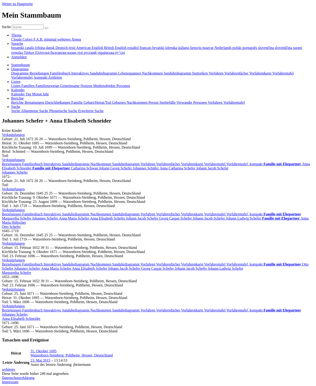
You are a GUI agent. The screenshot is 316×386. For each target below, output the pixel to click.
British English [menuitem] (115, 48)
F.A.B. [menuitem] (38, 39)
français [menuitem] (146, 48)
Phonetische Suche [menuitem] (63, 111)
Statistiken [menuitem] (200, 73)
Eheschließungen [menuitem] (58, 102)
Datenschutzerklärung (18, 378)
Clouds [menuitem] (17, 39)
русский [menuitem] (91, 53)
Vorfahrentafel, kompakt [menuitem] (29, 77)
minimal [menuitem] (50, 39)
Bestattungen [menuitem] (35, 102)
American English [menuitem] (90, 48)
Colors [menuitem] (28, 39)
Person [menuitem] (154, 102)
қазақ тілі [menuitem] (75, 53)
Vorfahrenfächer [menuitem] (236, 73)
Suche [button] (15, 107)
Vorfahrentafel (215, 164)
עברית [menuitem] (120, 53)
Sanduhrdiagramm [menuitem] (178, 73)
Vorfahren (148, 164)
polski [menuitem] (237, 48)
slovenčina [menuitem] (266, 48)
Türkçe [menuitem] (29, 53)
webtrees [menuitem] (64, 39)
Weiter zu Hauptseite (17, 4)
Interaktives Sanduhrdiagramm (67, 164)
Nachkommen (101, 164)
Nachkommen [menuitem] (153, 73)
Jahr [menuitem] (46, 94)
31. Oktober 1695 (43, 351)
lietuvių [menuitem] (196, 48)
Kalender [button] (18, 90)
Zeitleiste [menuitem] (55, 77)
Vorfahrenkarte (192, 164)
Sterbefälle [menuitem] (168, 102)
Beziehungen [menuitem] (40, 73)
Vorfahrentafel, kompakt (245, 164)
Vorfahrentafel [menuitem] (283, 73)
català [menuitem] (30, 48)
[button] (13, 135)
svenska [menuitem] (17, 53)
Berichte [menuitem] (18, 102)
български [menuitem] (58, 53)
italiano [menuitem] (184, 48)
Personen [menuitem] (123, 86)
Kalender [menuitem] (18, 94)
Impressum (10, 382)
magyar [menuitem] (208, 48)
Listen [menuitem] (16, 86)
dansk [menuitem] (50, 48)
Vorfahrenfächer (168, 164)
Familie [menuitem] (77, 102)
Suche (6, 27)
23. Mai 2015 (40, 360)
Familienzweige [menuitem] (48, 86)
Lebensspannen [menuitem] (130, 73)
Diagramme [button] (20, 69)
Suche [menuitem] (16, 111)
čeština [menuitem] (40, 48)
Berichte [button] (17, 98)
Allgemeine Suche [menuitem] (35, 111)
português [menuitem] (250, 48)
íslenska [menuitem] (171, 48)
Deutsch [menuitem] (61, 48)
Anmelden (19, 57)
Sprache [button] (17, 43)
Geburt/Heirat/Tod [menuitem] (98, 102)
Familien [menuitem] (28, 86)
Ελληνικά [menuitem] (42, 53)
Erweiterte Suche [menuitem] (91, 111)
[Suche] (46, 28)
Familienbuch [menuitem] (60, 73)
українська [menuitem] (106, 53)
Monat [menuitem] (37, 94)
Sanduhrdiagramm (126, 164)
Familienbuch (33, 164)
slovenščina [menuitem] (284, 48)
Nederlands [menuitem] (223, 48)
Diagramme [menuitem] (20, 73)
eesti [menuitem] (72, 48)
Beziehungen (12, 164)
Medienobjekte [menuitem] (104, 86)
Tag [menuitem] (29, 94)
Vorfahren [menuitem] (216, 73)
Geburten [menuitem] (119, 102)
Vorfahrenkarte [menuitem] (260, 73)
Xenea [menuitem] (76, 39)
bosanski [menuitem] (18, 48)
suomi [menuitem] (297, 48)
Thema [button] (16, 35)
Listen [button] (15, 82)
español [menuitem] (133, 48)
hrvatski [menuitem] (158, 48)
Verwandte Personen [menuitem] (192, 102)
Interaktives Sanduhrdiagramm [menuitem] (94, 73)
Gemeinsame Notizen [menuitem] (76, 86)
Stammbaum (20, 65)
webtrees (8, 369)
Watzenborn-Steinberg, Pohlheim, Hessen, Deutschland (71, 355)
